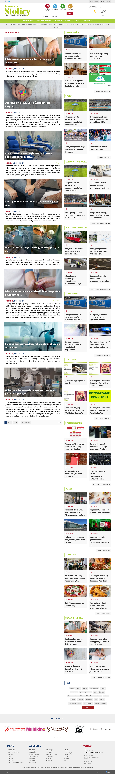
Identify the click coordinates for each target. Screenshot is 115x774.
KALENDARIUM (55, 7)
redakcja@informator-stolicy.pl (94, 752)
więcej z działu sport (104, 157)
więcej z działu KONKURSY (103, 418)
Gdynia (85, 688)
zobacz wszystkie (88, 707)
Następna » (27, 422)
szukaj (70, 14)
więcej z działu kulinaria (103, 613)
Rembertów (61, 24)
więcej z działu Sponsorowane (101, 484)
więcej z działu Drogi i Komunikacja (100, 289)
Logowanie (94, 1)
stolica (102, 699)
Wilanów (102, 24)
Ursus (81, 24)
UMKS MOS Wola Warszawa (75, 703)
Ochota (30, 24)
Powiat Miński (36, 24)
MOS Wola (98, 696)
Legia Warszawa (88, 692)
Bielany (18, 24)
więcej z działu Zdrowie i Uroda (101, 677)
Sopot (96, 699)
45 (22, 422)
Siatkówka (89, 699)
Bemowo (8, 24)
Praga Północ (44, 24)
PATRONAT (88, 21)
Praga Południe (53, 24)
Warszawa (88, 703)
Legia (81, 692)
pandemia (106, 695)
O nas (67, 21)
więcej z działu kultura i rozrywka (101, 223)
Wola (54, 27)
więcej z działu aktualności (103, 91)
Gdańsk (78, 688)
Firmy (50, 16)
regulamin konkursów (16, 763)
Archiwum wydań (44, 21)
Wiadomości (28, 21)
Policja (73, 699)
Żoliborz (59, 27)
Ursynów (86, 24)
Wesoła (97, 24)
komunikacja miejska (94, 688)
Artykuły (45, 16)
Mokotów (24, 24)
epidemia (72, 688)
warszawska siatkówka (100, 703)
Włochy (107, 24)
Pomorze (80, 699)
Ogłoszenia (55, 16)
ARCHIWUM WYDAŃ (47, 7)
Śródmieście (69, 24)
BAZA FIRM (70, 7)
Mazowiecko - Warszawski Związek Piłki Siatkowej (81, 696)
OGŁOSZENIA (63, 7)
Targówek (75, 24)
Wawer (92, 24)
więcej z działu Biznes (104, 550)
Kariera (76, 21)
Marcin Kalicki (99, 692)
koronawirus (74, 692)
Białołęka (13, 24)
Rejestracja (105, 1)
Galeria (58, 21)
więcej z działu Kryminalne (103, 355)
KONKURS (103, 688)
